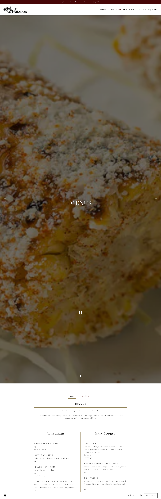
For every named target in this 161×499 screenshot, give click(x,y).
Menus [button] (118, 10)
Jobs (140, 490)
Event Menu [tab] (84, 320)
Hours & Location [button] (107, 10)
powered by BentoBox (80, 496)
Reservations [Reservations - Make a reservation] (151, 490)
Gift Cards (132, 490)
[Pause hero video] (80, 250)
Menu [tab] (72, 320)
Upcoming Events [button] (150, 10)
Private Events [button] (128, 10)
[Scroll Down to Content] (80, 299)
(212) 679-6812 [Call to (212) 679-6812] (95, 2)
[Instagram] (5, 490)
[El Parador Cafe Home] (15, 9)
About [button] (138, 10)
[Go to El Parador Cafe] (75, 2)
